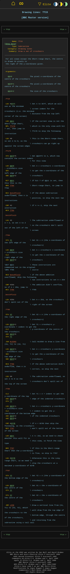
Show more (10, 44)
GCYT (13, 104)
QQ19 (12, 156)
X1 (11, 240)
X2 (11, 314)
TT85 (12, 289)
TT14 (62, 29)
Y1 (11, 336)
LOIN (12, 505)
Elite (44, 4)
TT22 (8, 29)
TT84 (12, 185)
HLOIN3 (13, 341)
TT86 (12, 364)
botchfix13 (15, 193)
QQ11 (12, 121)
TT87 (12, 428)
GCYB (13, 423)
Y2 (11, 475)
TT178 (12, 126)
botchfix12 (15, 275)
